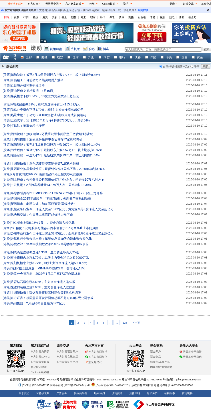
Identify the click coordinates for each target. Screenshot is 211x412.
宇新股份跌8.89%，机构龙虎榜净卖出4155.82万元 (45, 104)
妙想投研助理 (39, 367)
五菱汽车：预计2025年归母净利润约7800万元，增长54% (50, 120)
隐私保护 (152, 393)
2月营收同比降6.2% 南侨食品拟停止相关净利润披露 (47, 174)
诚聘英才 (117, 393)
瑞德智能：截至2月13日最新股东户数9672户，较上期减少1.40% (55, 144)
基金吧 (192, 17)
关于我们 (24, 393)
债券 (121, 17)
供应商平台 (80, 393)
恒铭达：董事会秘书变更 (28, 125)
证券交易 (188, 3)
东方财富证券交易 (67, 362)
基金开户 (155, 351)
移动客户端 (14, 3)
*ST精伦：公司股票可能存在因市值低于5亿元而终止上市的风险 (54, 228)
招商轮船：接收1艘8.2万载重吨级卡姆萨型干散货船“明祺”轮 (52, 134)
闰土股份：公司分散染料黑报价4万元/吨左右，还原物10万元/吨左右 (58, 179)
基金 (64, 17)
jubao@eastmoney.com (188, 379)
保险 (112, 17)
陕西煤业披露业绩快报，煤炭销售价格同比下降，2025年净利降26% (58, 169)
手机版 (75, 49)
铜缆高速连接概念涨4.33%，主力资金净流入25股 (45, 252)
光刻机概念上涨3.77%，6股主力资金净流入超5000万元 (49, 263)
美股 (54, 17)
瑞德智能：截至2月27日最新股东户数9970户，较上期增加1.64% (55, 155)
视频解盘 (56, 49)
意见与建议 (93, 362)
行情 (26, 17)
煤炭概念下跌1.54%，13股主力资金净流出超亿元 (45, 96)
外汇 (83, 17)
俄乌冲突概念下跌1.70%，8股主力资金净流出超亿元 (47, 109)
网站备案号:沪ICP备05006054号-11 (70, 385)
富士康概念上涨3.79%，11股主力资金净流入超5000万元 (50, 257)
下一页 (136, 322)
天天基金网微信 (190, 356)
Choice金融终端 (40, 372)
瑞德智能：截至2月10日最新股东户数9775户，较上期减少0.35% (55, 75)
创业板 (142, 17)
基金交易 (155, 356)
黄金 (200, 57)
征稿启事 (169, 393)
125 (125, 322)
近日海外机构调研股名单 (28, 85)
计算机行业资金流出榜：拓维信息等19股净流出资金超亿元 (51, 238)
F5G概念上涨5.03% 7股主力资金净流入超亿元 (43, 222)
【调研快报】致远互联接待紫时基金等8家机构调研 (46, 292)
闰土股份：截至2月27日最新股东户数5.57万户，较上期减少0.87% (56, 150)
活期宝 (154, 362)
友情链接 (187, 393)
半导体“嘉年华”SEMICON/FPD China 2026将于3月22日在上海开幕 (57, 193)
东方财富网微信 (96, 356)
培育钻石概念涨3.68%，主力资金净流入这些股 (43, 282)
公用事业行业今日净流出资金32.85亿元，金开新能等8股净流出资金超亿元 (62, 233)
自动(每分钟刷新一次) (176, 66)
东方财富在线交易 (67, 356)
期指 (131, 17)
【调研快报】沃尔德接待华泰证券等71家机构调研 (45, 163)
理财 (93, 17)
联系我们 (99, 393)
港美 (45, 17)
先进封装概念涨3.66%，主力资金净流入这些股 (43, 287)
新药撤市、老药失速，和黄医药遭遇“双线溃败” (43, 204)
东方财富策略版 (40, 362)
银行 (102, 17)
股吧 (172, 17)
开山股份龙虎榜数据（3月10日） (33, 91)
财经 (7, 17)
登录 (172, 3)
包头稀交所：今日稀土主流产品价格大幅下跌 (42, 214)
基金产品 (164, 362)
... (116, 322)
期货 (73, 17)
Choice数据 (108, 3)
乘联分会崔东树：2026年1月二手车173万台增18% (45, 273)
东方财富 (16, 345)
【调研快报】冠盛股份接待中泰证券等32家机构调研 (47, 139)
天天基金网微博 (190, 351)
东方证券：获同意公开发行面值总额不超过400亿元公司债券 (52, 298)
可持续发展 (43, 393)
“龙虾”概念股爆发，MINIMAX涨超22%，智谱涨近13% (48, 268)
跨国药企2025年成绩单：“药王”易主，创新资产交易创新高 (51, 198)
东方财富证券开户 (67, 351)
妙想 (92, 3)
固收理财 (155, 367)
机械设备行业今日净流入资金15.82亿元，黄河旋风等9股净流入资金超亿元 (62, 209)
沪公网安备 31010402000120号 (111, 385)
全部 (29, 57)
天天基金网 (52, 3)
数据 (35, 17)
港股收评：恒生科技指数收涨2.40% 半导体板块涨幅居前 (50, 244)
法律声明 (134, 393)
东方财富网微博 (96, 351)
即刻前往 (143, 10)
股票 (16, 17)
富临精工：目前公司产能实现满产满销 (37, 80)
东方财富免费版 (40, 351)
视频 (162, 17)
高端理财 (167, 367)
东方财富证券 (73, 3)
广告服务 (61, 393)
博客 (181, 17)
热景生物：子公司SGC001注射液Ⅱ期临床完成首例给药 (48, 115)
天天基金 (135, 345)
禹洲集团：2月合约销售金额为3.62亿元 (38, 303)
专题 (152, 17)
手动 (196, 66)
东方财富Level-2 (40, 356)
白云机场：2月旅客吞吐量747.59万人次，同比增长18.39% (51, 185)
